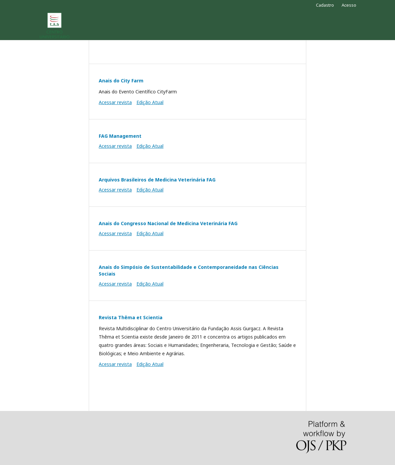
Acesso (349, 5)
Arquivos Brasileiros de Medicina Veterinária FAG (157, 179)
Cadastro (325, 5)
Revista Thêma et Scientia (130, 317)
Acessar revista (115, 102)
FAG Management (120, 136)
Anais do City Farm (121, 80)
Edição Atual (149, 102)
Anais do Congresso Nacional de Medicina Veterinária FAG (168, 223)
